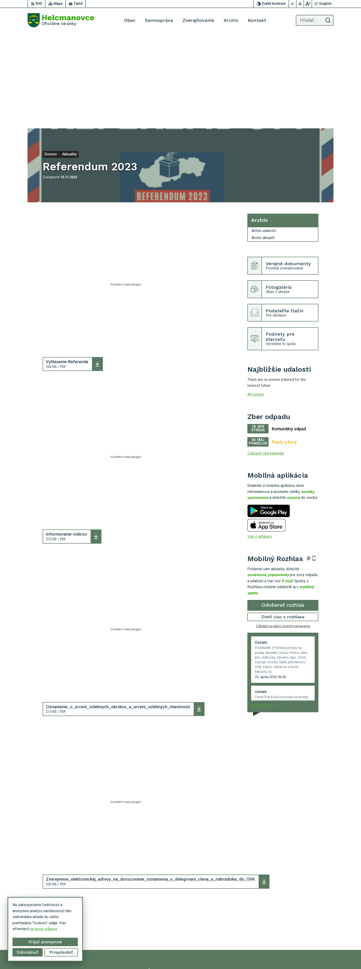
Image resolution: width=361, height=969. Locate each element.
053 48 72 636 (294, 929)
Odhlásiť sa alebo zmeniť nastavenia (283, 538)
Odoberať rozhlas (282, 517)
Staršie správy (263, 617)
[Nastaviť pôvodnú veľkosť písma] (300, 4)
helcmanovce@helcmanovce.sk (307, 935)
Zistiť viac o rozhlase (283, 528)
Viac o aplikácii (259, 448)
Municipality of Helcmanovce (250, 956)
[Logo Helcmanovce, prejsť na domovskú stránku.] (61, 20)
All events (255, 306)
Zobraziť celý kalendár (265, 365)
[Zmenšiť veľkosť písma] (293, 4)
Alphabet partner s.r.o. (177, 956)
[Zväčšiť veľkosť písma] (308, 4)
